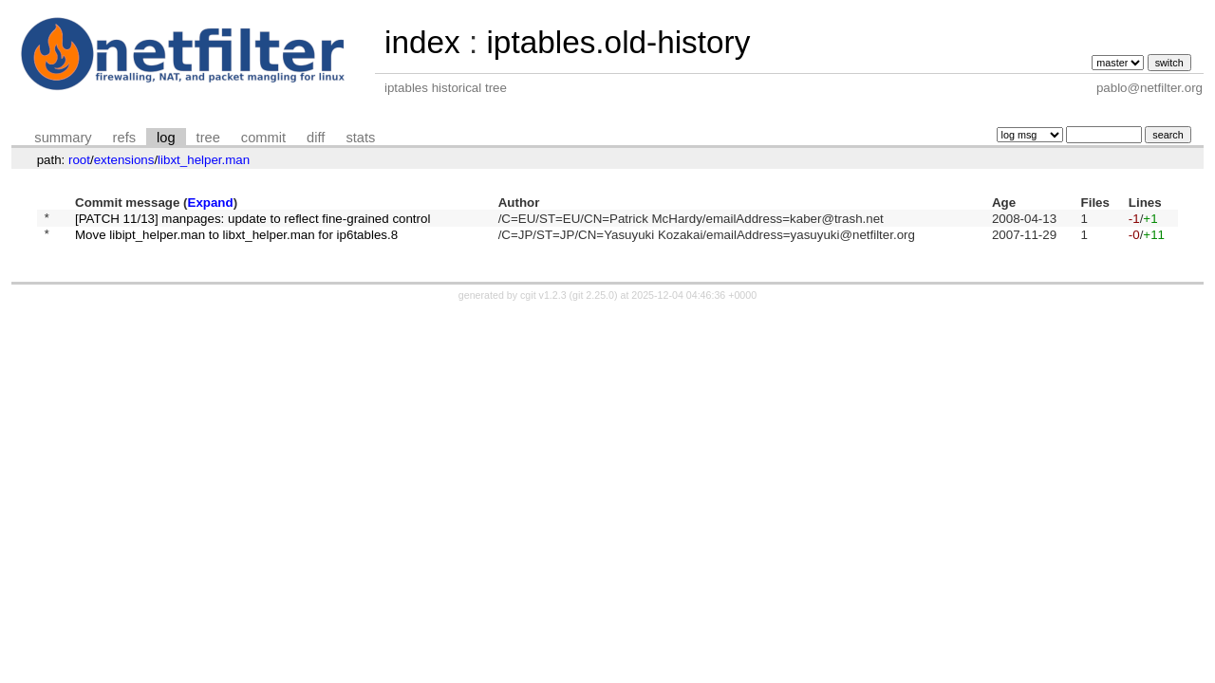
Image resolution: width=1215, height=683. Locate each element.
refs (124, 137)
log (166, 137)
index (422, 42)
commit (263, 137)
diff (316, 137)
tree (208, 137)
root (79, 160)
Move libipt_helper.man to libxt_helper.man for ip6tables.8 (236, 239)
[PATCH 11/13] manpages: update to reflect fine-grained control (252, 219)
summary (62, 137)
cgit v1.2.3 (543, 300)
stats (360, 137)
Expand (211, 202)
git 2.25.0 (593, 300)
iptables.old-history (618, 42)
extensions (124, 160)
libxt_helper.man (204, 160)
